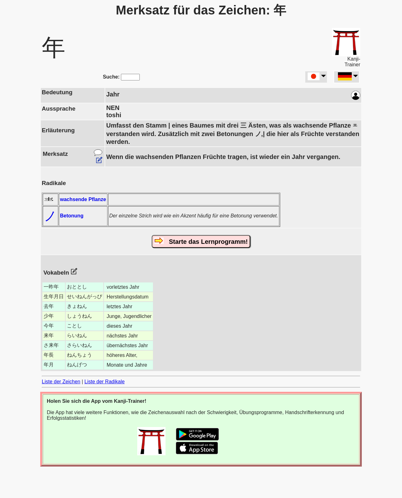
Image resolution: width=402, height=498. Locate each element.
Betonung (72, 215)
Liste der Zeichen (61, 381)
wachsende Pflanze (83, 199)
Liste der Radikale (104, 381)
